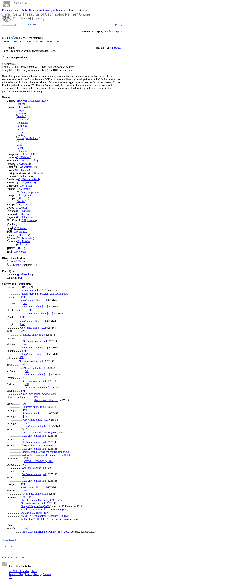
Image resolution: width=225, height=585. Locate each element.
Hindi (21, 248)
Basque (21, 110)
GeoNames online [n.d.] (35, 290)
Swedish (26, 107)
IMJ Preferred (30, 445)
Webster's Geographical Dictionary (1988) (44, 455)
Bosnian (21, 201)
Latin (19, 144)
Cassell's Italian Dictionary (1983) (40, 432)
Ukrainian (27, 217)
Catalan (21, 113)
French (20, 103)
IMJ (25, 287)
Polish (20, 129)
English (28, 154)
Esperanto (27, 195)
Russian (25, 214)
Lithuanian (22, 151)
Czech (25, 198)
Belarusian (27, 238)
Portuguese (22, 125)
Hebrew (25, 157)
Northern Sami (31, 179)
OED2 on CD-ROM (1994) (39, 461)
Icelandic (26, 204)
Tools (24, 10)
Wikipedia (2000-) (30, 519)
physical (116, 47)
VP (30, 287)
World (13, 261)
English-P (38, 100)
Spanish (21, 116)
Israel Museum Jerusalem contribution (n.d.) (45, 293)
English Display (113, 31)
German (21, 132)
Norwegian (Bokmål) (28, 138)
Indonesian (26, 176)
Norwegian (22, 119)
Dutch (20, 141)
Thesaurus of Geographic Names (46, 10)
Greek (26, 235)
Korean (22, 251)
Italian (20, 147)
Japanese (31, 220)
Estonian (30, 182)
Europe (17, 264)
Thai (21, 224)
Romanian (22, 122)
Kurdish (26, 210)
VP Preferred (46, 445)
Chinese (23, 231)
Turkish (26, 163)
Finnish (28, 185)
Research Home (11, 10)
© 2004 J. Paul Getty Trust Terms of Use (23, 573)
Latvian (25, 170)
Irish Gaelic (31, 160)
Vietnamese (30, 166)
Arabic (23, 228)
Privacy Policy (33, 574)
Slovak (25, 188)
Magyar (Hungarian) (28, 192)
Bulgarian (22, 244)
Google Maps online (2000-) (36, 506)
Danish (20, 135)
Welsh (24, 207)
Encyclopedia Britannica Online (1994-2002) (46, 531)
